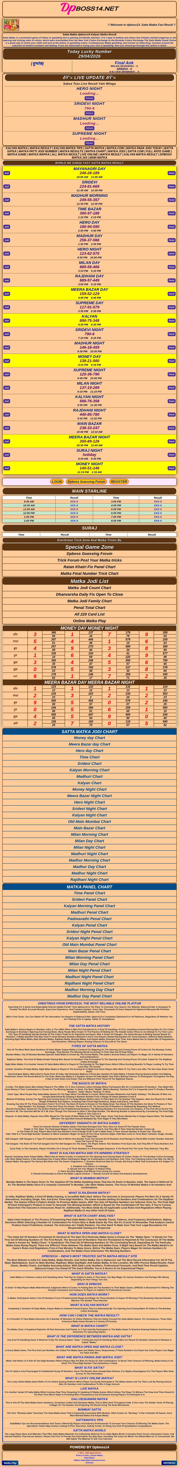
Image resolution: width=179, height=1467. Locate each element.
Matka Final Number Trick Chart (90, 573)
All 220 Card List (89, 614)
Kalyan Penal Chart (89, 925)
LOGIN (57, 481)
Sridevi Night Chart (89, 809)
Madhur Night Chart (89, 873)
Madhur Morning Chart (89, 860)
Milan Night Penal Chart (89, 970)
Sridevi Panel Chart (89, 899)
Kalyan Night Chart (89, 815)
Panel (171, 173)
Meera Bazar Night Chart (89, 796)
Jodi (7, 173)
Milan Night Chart (89, 847)
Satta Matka (89, 1458)
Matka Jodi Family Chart (89, 601)
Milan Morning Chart (89, 834)
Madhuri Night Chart (89, 854)
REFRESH (169, 1463)
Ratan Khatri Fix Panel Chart (89, 567)
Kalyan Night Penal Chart (90, 938)
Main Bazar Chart (89, 828)
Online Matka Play (89, 621)
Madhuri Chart (89, 776)
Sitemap (89, 1463)
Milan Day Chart (89, 841)
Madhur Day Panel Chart (89, 996)
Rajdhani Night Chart (89, 879)
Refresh (89, 98)
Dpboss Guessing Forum (86, 481)
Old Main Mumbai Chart (89, 821)
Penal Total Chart (89, 607)
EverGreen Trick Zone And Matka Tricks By (90, 540)
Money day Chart (89, 738)
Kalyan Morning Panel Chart (89, 906)
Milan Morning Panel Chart (89, 957)
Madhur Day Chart (89, 867)
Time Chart (90, 757)
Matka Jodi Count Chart (89, 588)
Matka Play (10, 1463)
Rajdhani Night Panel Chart (89, 983)
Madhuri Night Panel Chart (89, 977)
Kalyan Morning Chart (90, 770)
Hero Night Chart (89, 802)
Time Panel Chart (89, 893)
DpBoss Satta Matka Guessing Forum (89, 1460)
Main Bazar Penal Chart (89, 951)
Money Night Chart (89, 789)
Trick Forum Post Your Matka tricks (89, 560)
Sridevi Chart (90, 763)
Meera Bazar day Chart (89, 744)
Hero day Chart (89, 750)
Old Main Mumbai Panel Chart (89, 944)
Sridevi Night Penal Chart (89, 932)
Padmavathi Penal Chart (89, 919)
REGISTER (119, 481)
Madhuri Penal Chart (89, 912)
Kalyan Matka (97, 1455)
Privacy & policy (82, 1455)
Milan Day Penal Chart (89, 964)
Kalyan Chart (89, 783)
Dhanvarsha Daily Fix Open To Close (89, 594)
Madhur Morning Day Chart (89, 990)
